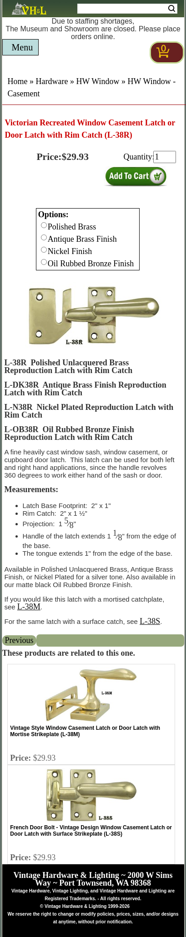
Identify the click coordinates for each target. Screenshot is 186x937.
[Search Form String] (127, 9)
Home (18, 81)
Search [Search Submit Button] (171, 9)
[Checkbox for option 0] (44, 225)
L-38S (150, 621)
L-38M (28, 606)
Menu (22, 47)
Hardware (52, 81)
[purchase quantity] (164, 157)
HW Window (97, 81)
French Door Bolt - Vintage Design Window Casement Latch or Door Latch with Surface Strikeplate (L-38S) (91, 830)
